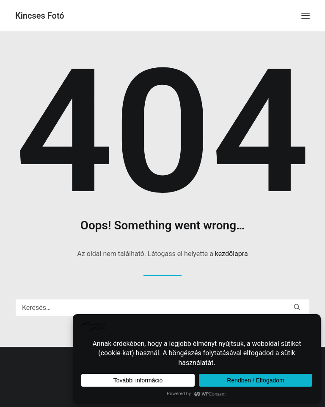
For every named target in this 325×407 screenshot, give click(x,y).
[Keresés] (162, 307)
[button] (305, 15)
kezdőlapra (231, 254)
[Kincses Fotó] (39, 15)
